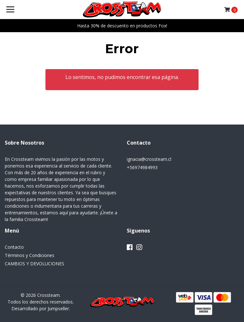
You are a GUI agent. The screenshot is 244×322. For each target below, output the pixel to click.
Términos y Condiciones (29, 255)
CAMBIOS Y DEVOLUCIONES (34, 264)
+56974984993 (142, 167)
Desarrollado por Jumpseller (40, 308)
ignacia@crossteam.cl (149, 159)
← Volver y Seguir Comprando (122, 102)
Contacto (14, 247)
